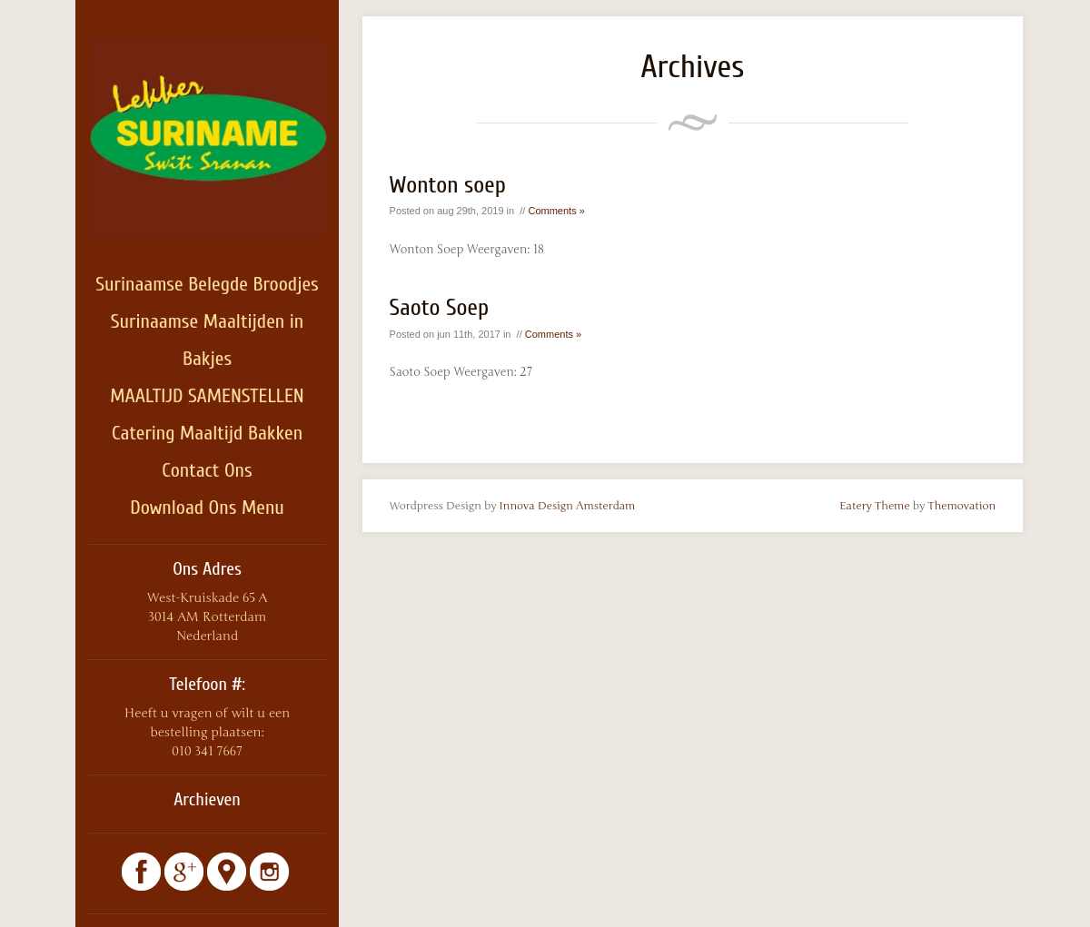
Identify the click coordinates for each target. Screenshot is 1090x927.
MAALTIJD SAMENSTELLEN (206, 396)
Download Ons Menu (207, 507)
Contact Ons (207, 470)
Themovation (961, 505)
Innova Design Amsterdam (568, 505)
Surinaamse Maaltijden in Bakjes (207, 340)
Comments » (556, 210)
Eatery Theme (874, 505)
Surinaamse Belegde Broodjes (207, 284)
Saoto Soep (439, 307)
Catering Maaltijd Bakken (207, 433)
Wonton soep (448, 185)
